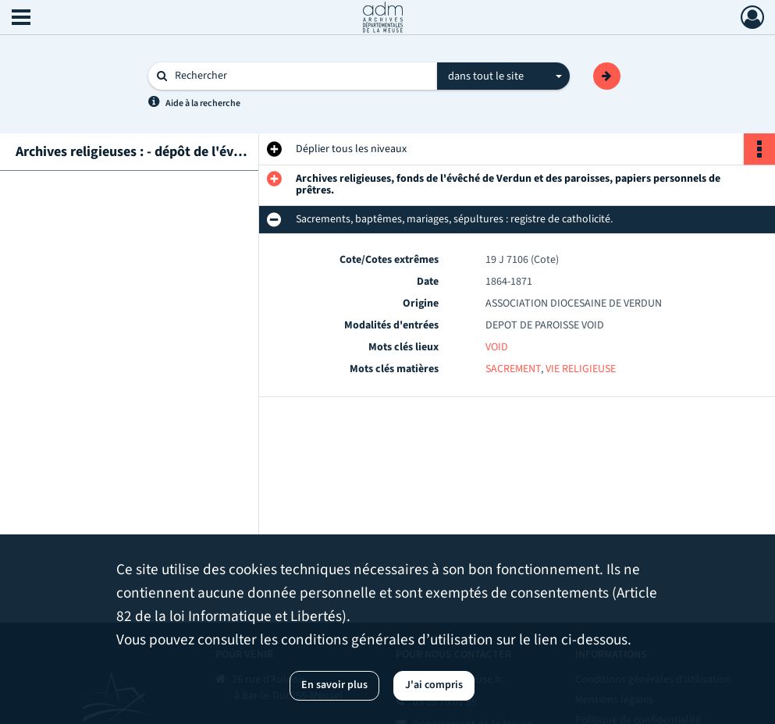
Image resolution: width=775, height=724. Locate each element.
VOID (496, 347)
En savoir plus (334, 685)
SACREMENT (513, 369)
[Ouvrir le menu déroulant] (21, 18)
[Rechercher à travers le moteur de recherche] (300, 76)
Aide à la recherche (202, 103)
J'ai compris (434, 685)
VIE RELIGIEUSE (581, 369)
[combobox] (503, 76)
